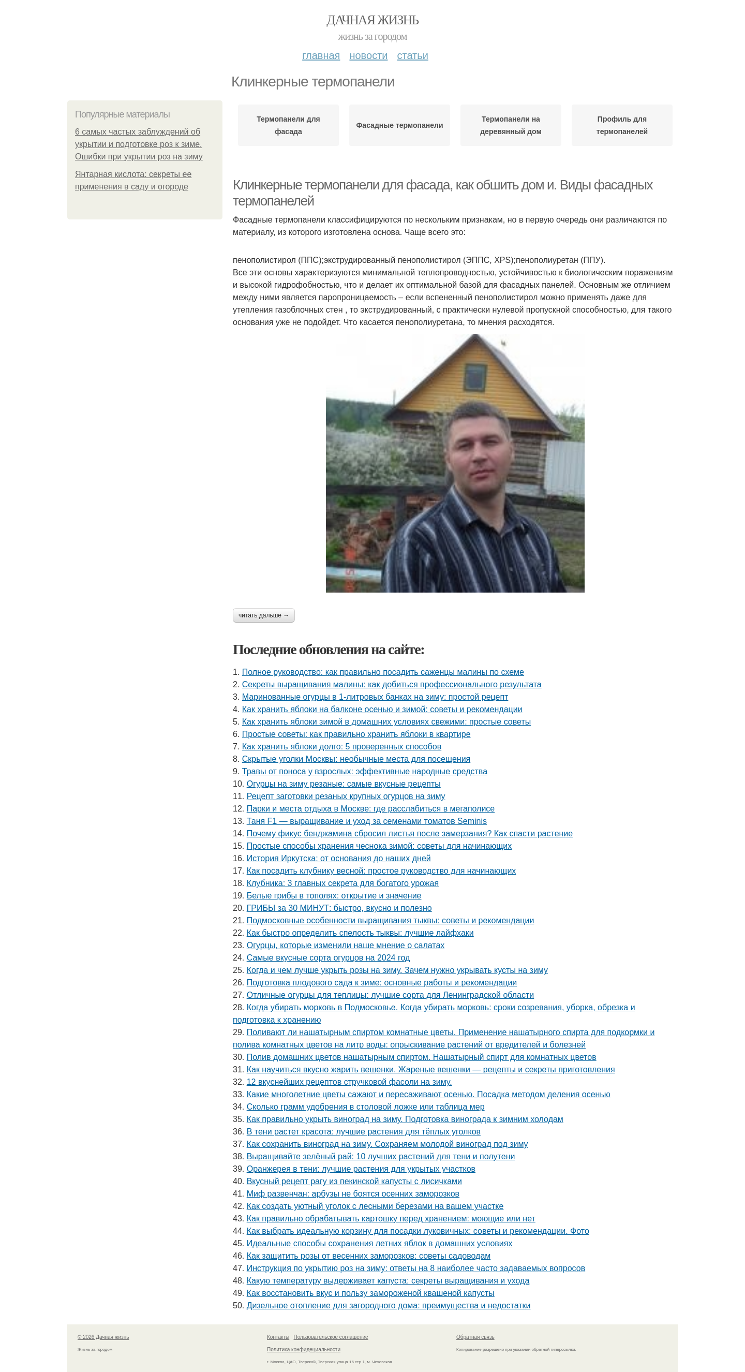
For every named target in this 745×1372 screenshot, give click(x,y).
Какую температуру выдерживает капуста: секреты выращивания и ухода (388, 1280)
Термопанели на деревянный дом (511, 125)
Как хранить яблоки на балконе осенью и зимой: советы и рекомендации (382, 709)
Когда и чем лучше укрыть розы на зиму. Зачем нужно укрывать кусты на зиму (397, 970)
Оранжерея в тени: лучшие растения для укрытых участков (361, 1168)
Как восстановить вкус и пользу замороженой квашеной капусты (371, 1293)
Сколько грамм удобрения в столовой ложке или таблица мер (366, 1106)
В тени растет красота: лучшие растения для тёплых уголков (364, 1131)
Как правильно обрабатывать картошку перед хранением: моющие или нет (391, 1218)
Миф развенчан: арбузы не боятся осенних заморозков (353, 1193)
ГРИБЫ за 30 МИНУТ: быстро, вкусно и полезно (339, 908)
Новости (368, 55)
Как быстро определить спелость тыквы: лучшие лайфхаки (360, 932)
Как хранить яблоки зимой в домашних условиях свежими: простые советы (386, 721)
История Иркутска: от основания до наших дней (339, 858)
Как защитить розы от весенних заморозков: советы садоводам (369, 1255)
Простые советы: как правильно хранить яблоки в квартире (356, 734)
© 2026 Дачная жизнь (103, 1337)
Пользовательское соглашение (331, 1337)
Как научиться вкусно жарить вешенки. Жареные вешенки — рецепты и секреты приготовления (431, 1069)
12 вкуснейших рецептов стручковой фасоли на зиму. (349, 1082)
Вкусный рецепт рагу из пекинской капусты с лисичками (354, 1181)
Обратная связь (475, 1337)
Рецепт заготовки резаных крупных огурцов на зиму (346, 796)
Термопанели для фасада (288, 125)
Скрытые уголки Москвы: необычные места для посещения (356, 759)
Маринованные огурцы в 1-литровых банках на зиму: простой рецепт (375, 696)
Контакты (278, 1337)
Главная (321, 55)
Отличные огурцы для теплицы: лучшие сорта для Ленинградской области (390, 995)
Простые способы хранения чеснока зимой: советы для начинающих (379, 846)
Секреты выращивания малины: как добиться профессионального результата (392, 684)
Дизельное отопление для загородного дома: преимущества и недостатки (389, 1305)
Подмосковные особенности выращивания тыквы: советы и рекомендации (390, 920)
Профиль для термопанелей (622, 125)
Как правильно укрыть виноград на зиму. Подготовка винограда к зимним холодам (405, 1119)
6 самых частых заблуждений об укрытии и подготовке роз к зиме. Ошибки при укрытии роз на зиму (139, 144)
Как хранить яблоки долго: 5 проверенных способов (341, 746)
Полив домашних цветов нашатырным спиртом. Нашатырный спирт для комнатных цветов (422, 1057)
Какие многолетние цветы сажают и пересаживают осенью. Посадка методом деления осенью (428, 1094)
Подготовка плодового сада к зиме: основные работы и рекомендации (382, 982)
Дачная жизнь (372, 19)
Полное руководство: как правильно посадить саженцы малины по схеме (383, 672)
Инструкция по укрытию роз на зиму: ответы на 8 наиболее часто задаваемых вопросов (416, 1268)
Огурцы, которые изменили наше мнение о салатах (346, 945)
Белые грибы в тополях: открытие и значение (334, 895)
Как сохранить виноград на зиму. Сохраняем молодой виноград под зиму (387, 1144)
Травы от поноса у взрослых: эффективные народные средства (364, 771)
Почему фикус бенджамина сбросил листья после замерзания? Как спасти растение (410, 833)
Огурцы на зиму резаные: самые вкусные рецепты (344, 783)
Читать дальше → (264, 615)
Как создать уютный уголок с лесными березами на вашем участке (375, 1206)
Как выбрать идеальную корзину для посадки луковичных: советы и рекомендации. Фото (418, 1231)
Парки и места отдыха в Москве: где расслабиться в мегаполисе (371, 808)
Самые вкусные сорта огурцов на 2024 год (328, 957)
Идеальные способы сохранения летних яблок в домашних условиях (380, 1243)
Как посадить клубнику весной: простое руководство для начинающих (381, 870)
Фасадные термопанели (399, 125)
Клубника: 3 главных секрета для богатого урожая (343, 883)
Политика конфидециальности (303, 1349)
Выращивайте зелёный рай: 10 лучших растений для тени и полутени (381, 1156)
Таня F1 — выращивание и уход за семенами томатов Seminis (367, 821)
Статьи (412, 55)
